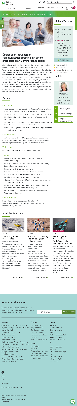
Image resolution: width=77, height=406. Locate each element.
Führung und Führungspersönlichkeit (15, 349)
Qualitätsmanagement (39, 330)
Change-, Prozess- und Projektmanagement (10, 353)
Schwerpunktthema (9, 361)
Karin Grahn (62, 53)
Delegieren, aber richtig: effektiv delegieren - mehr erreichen (37, 238)
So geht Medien (36, 358)
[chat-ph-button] (72, 401)
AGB (3, 376)
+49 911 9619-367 (63, 100)
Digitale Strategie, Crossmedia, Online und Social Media (15, 329)
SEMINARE (12, 8)
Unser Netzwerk (37, 333)
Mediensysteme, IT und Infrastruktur (15, 342)
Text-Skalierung (40, 2)
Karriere (34, 337)
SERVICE (41, 8)
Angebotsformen (37, 328)
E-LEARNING (26, 8)
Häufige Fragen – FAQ (39, 353)
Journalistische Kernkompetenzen (14, 325)
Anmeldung (35, 346)
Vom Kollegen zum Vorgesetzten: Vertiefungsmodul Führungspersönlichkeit (63, 240)
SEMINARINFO (17, 278)
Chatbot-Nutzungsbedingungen (12, 387)
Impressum (5, 384)
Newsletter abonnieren (39, 356)
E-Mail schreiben (63, 103)
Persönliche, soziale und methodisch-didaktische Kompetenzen (15, 346)
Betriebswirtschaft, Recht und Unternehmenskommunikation (13, 358)
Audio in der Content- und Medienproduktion (11, 338)
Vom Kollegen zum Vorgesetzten (10, 237)
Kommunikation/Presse (39, 335)
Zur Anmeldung (69, 312)
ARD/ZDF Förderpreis (39, 340)
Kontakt (60, 8)
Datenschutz (6, 380)
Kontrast (44, 2)
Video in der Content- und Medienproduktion (11, 334)
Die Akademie (36, 325)
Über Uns (50, 8)
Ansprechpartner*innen (39, 351)
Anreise (34, 349)
